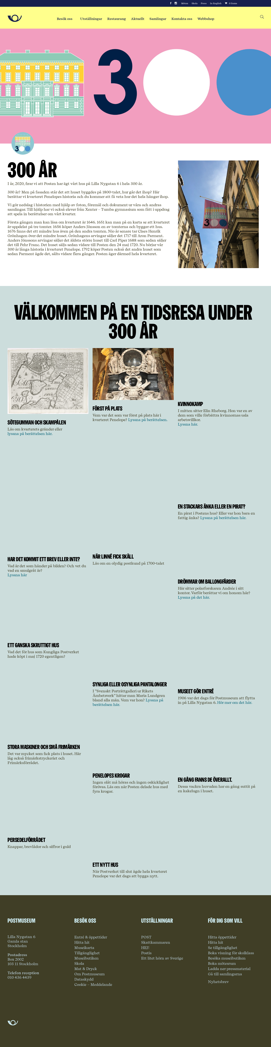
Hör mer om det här (234, 702)
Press (204, 3)
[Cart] (230, 3)
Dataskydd (84, 979)
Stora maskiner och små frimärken (44, 747)
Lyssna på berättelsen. (147, 419)
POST (146, 937)
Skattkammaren (155, 942)
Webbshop (205, 19)
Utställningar (91, 19)
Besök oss (64, 19)
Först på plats (107, 408)
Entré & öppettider (90, 937)
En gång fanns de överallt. (205, 779)
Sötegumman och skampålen (37, 422)
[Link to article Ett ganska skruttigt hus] (48, 635)
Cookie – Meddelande (93, 984)
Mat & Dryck (85, 968)
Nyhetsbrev (218, 981)
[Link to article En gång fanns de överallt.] (218, 770)
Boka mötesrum (222, 963)
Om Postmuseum (89, 974)
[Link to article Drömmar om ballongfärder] (218, 572)
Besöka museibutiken (227, 958)
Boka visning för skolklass (231, 953)
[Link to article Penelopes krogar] (133, 765)
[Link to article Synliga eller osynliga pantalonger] (133, 674)
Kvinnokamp (190, 404)
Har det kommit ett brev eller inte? (44, 559)
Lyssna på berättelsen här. (223, 518)
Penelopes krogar (111, 775)
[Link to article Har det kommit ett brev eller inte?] (48, 549)
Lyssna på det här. (194, 597)
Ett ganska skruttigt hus (33, 645)
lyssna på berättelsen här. (30, 433)
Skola (194, 3)
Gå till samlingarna (225, 974)
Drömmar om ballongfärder (207, 581)
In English (216, 3)
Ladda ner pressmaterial (229, 968)
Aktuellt (137, 19)
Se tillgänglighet (222, 947)
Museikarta (84, 947)
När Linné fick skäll (113, 556)
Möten (184, 3)
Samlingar (157, 19)
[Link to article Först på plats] (133, 398)
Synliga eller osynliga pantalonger (130, 684)
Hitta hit (82, 942)
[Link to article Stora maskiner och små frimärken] (48, 737)
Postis (146, 953)
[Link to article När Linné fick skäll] (133, 546)
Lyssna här (17, 575)
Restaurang (116, 19)
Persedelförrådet (26, 840)
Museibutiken (86, 958)
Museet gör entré (196, 691)
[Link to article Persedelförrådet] (48, 830)
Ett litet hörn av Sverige (162, 958)
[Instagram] (176, 3)
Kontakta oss (181, 19)
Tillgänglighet (87, 953)
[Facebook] (171, 3)
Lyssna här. (188, 424)
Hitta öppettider (222, 937)
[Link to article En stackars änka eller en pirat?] (218, 496)
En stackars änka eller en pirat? (211, 506)
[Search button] (261, 17)
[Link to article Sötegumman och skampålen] (48, 412)
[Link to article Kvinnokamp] (218, 394)
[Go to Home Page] (15, 18)
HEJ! (145, 947)
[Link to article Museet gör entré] (218, 681)
